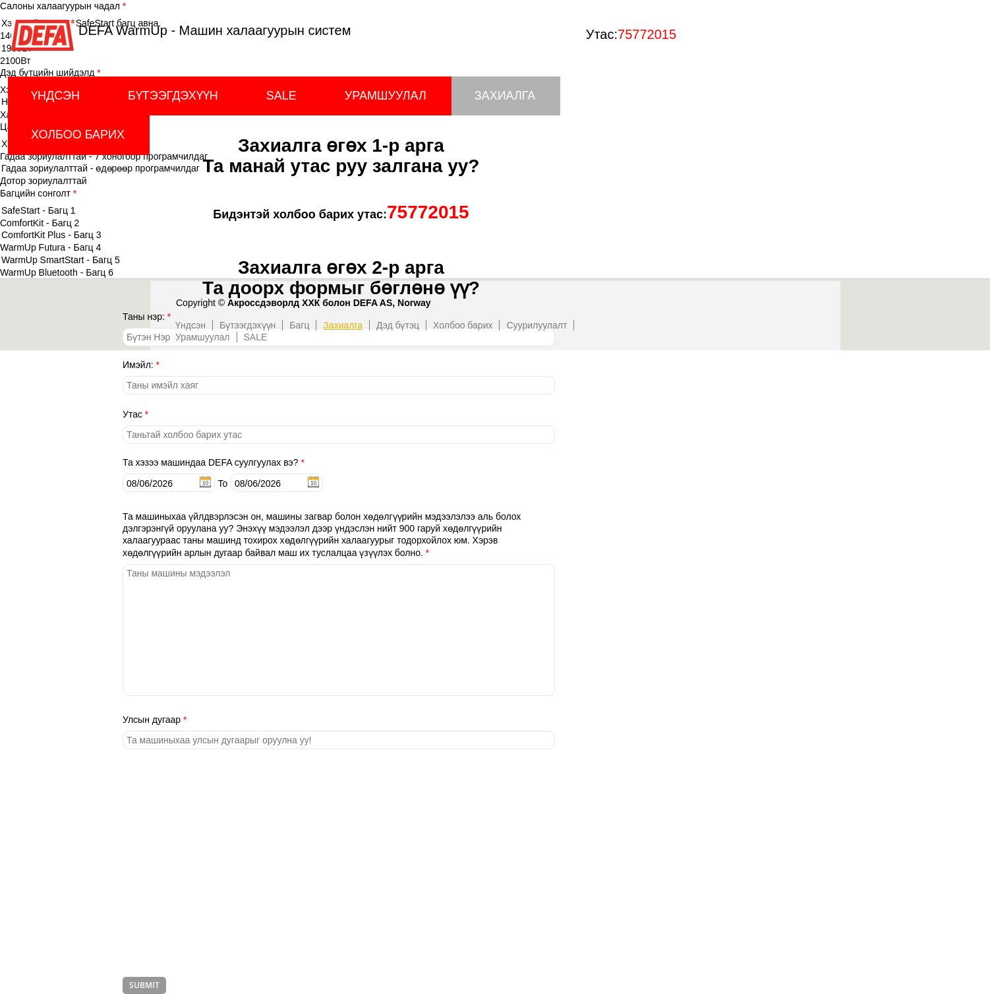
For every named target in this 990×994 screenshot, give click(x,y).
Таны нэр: (147, 316)
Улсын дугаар (155, 719)
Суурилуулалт (536, 325)
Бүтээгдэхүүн (173, 95)
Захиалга (505, 95)
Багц (299, 325)
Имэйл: (141, 364)
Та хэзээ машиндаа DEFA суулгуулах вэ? (214, 462)
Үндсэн (55, 95)
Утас (135, 414)
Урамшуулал (385, 95)
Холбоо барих (78, 134)
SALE (281, 95)
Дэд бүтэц (397, 325)
